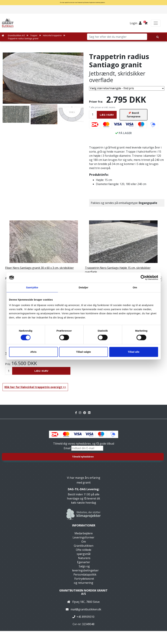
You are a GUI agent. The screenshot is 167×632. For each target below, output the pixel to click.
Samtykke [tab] (32, 287)
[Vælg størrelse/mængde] (127, 88)
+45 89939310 (85, 617)
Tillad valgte (83, 351)
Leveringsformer (83, 538)
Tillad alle (133, 351)
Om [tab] (135, 287)
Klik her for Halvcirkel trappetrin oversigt (33, 388)
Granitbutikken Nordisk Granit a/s (83, 593)
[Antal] (92, 115)
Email (67, 449)
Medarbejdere (84, 534)
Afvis (33, 351)
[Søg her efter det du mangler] (156, 37)
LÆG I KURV (107, 115)
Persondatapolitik (84, 575)
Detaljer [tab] (83, 287)
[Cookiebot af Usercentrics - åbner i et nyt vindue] (143, 277)
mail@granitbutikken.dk (86, 610)
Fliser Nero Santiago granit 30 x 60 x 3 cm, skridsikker (39, 269)
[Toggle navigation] (155, 23)
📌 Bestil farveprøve (133, 115)
